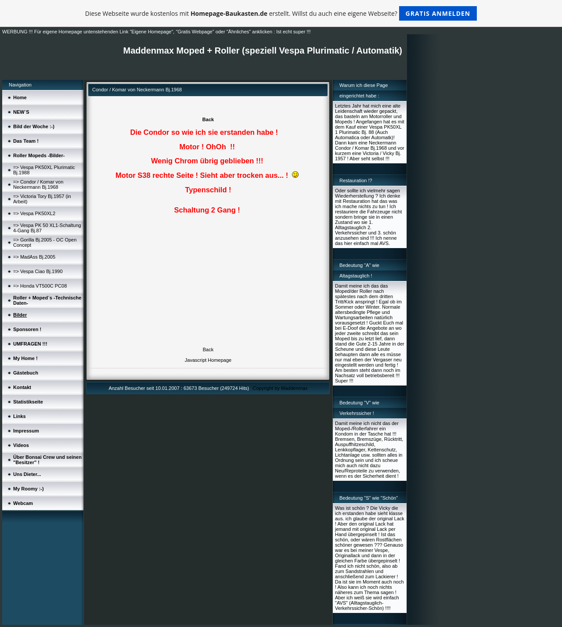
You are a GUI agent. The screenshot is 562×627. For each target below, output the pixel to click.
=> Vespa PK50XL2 (34, 213)
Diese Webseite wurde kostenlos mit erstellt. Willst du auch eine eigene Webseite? (281, 13)
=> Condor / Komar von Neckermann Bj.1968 (38, 184)
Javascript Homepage (208, 360)
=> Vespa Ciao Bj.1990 (38, 271)
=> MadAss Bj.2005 (34, 256)
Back (208, 119)
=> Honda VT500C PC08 (40, 285)
